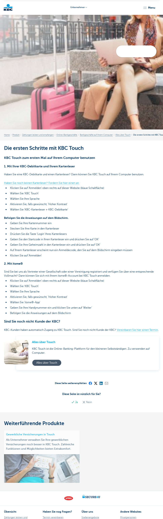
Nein (87, 402)
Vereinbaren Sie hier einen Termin (137, 329)
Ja (74, 402)
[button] (149, 8)
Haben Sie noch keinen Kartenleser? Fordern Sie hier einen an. (41, 183)
